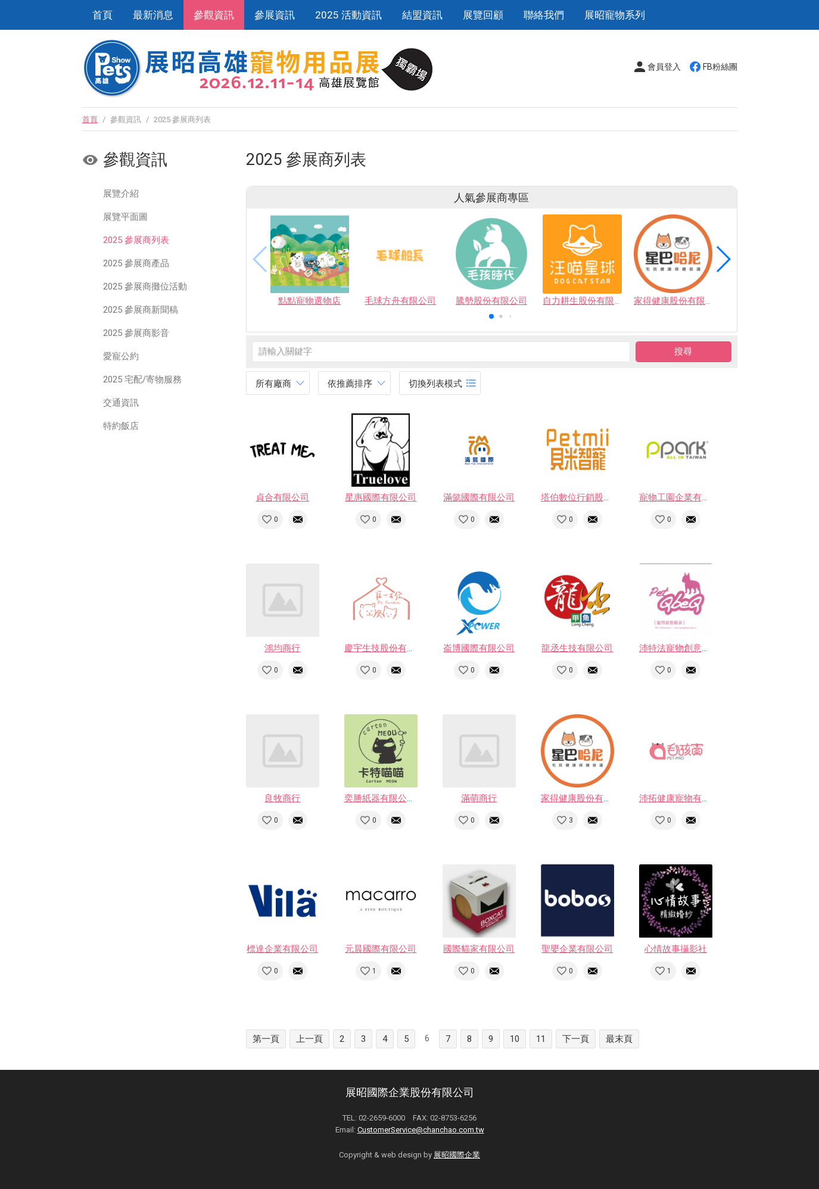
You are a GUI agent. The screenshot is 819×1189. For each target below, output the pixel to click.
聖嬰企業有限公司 (577, 949)
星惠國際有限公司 (380, 497)
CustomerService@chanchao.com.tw (420, 1129)
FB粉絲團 (720, 66)
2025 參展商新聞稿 (140, 309)
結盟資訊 (422, 15)
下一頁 (575, 1039)
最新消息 (153, 15)
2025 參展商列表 (136, 240)
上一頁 (309, 1039)
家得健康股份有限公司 (585, 798)
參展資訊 (274, 15)
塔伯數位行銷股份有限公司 (594, 497)
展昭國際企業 (457, 1154)
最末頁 (619, 1039)
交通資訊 (121, 402)
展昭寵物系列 (614, 15)
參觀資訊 (214, 15)
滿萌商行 (479, 798)
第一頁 (266, 1039)
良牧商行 (282, 798)
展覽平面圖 (125, 216)
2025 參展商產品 (136, 263)
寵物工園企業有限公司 (683, 497)
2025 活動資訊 (348, 15)
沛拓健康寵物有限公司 (683, 798)
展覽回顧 (483, 15)
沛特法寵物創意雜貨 (679, 648)
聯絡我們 (544, 15)
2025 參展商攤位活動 (145, 286)
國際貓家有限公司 (479, 949)
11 (541, 1039)
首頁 (102, 15)
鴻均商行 (282, 648)
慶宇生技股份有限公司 (389, 648)
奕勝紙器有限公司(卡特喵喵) (400, 798)
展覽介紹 (121, 193)
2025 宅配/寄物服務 (142, 379)
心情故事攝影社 (675, 949)
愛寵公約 (121, 356)
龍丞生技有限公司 (577, 648)
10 (514, 1039)
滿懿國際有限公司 (479, 497)
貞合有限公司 (282, 497)
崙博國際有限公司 (479, 648)
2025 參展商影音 (136, 333)
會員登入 (664, 66)
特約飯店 (121, 426)
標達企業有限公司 (282, 949)
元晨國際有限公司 (380, 949)
